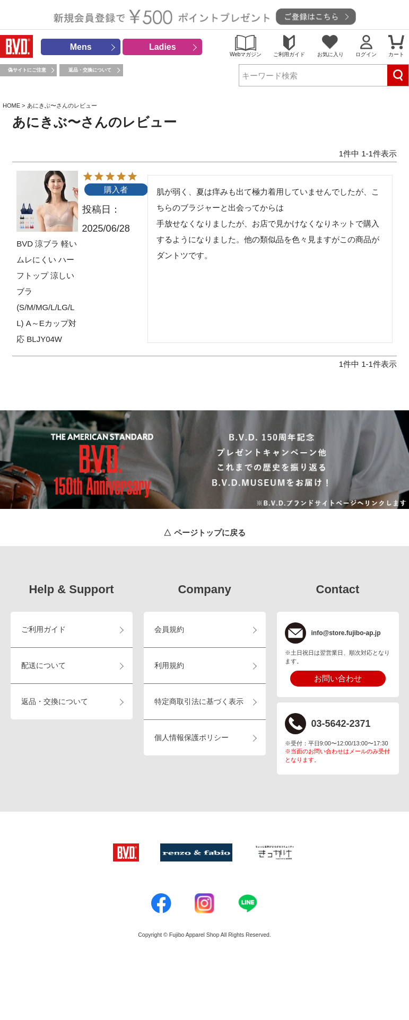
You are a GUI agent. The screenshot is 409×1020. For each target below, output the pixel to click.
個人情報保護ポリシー (191, 738)
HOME (11, 105)
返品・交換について (89, 70)
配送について (43, 666)
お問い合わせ (338, 678)
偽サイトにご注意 (27, 70)
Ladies (162, 46)
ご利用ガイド (289, 54)
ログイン (366, 54)
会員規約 (169, 630)
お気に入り (330, 54)
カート (396, 54)
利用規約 (169, 666)
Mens (81, 46)
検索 (397, 75)
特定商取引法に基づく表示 (198, 702)
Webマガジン (246, 54)
